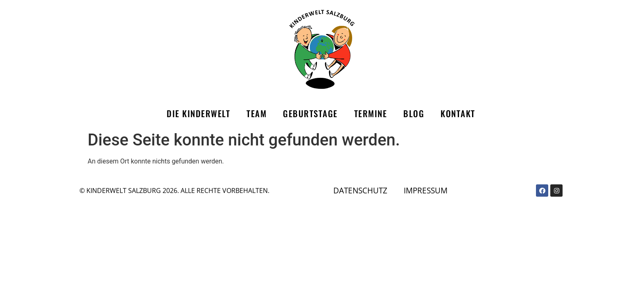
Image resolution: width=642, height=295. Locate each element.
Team (256, 113)
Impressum (426, 190)
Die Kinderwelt (198, 113)
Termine (370, 113)
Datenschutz (360, 190)
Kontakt (458, 113)
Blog (413, 113)
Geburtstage (310, 113)
